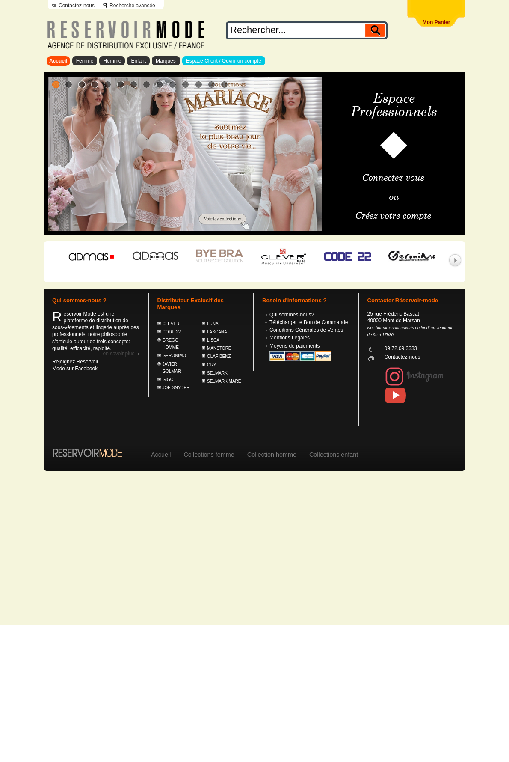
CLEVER (171, 323)
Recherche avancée (132, 6)
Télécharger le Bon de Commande (308, 322)
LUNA (213, 323)
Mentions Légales (289, 338)
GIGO (168, 379)
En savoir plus (118, 354)
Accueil (58, 61)
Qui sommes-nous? (291, 315)
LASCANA (217, 332)
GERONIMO (174, 355)
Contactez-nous (77, 6)
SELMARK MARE (224, 381)
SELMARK (217, 373)
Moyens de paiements (294, 346)
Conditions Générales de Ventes (306, 330)
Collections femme (208, 454)
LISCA (213, 340)
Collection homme (271, 454)
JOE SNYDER (176, 387)
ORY (211, 365)
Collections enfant (333, 454)
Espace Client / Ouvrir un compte (224, 60)
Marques (166, 60)
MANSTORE (219, 348)
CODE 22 (172, 332)
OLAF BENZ (219, 356)
